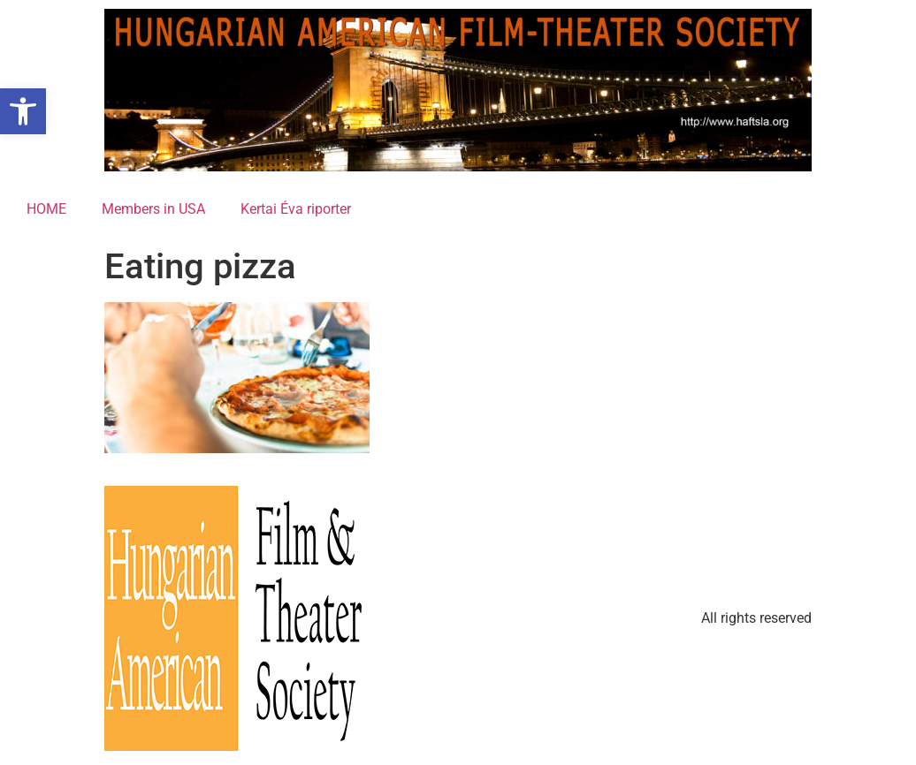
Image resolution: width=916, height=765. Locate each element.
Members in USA (153, 209)
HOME (46, 209)
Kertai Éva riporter (295, 209)
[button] (23, 111)
